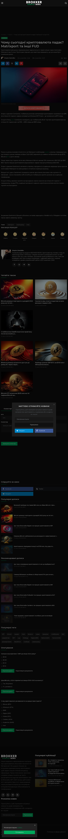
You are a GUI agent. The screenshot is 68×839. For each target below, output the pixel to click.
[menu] (2, 3)
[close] (34, 825)
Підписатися (34, 425)
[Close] (54, 404)
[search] (66, 3)
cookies (19, 827)
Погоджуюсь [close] (19, 832)
